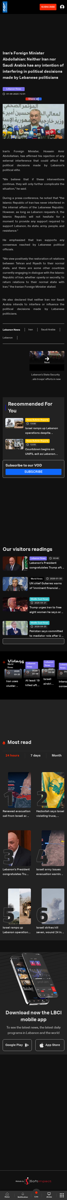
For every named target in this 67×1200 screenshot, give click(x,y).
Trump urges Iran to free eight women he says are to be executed (45, 610)
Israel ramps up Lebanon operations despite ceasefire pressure (41, 431)
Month (57, 755)
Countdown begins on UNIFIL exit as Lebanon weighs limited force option (43, 452)
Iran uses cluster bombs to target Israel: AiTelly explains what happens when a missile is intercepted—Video (14, 684)
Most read (19, 742)
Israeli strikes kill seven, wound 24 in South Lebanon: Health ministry (48, 930)
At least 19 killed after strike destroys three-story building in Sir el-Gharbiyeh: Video (32, 683)
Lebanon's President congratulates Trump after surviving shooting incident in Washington (46, 566)
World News (37, 579)
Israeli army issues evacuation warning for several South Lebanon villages (49, 872)
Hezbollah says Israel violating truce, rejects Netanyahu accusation (50, 814)
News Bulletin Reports (37, 420)
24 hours (12, 755)
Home (7, 1195)
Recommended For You (30, 408)
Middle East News (39, 599)
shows (49, 1195)
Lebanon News (38, 558)
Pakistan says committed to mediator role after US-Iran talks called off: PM (46, 634)
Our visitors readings (27, 549)
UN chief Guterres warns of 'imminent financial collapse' (45, 586)
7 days (36, 755)
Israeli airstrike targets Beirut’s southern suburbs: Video (49, 682)
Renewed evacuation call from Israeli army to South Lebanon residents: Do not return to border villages (17, 814)
